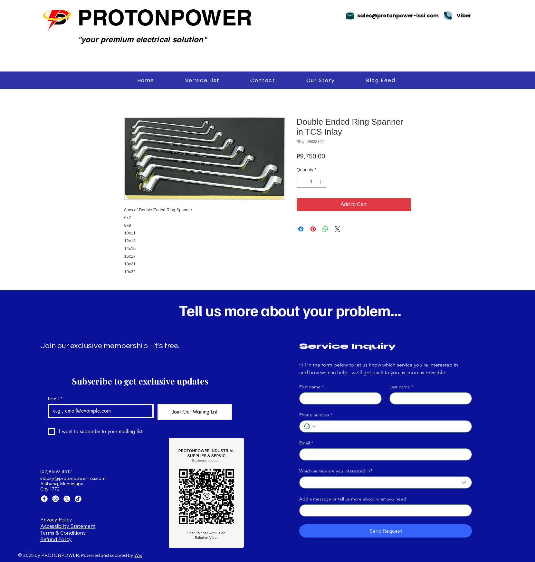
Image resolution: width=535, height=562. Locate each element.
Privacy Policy (56, 519)
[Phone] (448, 15)
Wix (138, 555)
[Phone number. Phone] (392, 426)
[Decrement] (302, 181)
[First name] (338, 398)
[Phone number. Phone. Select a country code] (309, 426)
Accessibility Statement (67, 526)
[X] (67, 499)
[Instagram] (56, 499)
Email (55, 398)
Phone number (316, 415)
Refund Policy (56, 539)
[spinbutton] (311, 181)
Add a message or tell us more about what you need (352, 499)
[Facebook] (44, 499)
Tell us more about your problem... (290, 310)
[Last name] (429, 398)
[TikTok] (78, 499)
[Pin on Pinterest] (313, 229)
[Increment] (321, 181)
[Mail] (350, 16)
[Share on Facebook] (301, 229)
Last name (401, 387)
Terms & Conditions (63, 532)
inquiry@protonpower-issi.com (73, 478)
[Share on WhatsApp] (325, 229)
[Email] (98, 411)
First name (311, 387)
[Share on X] (337, 229)
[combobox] (385, 482)
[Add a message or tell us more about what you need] (384, 510)
